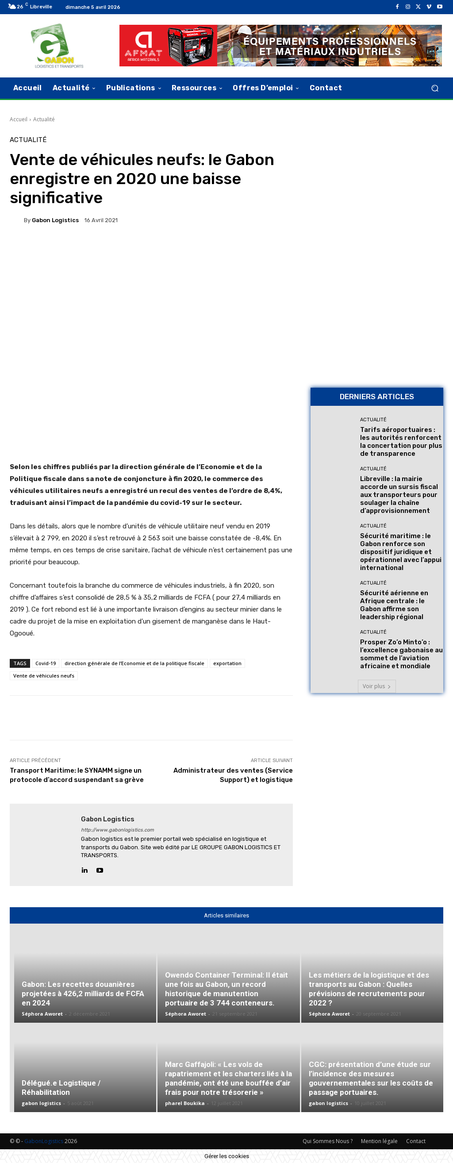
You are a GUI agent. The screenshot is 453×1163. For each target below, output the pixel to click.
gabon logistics (55, 220)
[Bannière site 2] (377, 194)
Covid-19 (45, 663)
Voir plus (377, 686)
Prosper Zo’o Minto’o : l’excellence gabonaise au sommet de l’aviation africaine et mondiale (401, 654)
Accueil (18, 119)
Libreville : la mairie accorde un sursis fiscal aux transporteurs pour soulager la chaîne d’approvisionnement (399, 495)
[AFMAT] (280, 45)
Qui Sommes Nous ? (328, 1141)
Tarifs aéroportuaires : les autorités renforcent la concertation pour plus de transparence (401, 442)
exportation (227, 663)
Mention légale (379, 1141)
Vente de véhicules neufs (43, 675)
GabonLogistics (43, 1141)
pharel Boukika (185, 1103)
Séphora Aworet (42, 1013)
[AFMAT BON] (377, 319)
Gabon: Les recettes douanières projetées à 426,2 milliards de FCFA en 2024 (83, 993)
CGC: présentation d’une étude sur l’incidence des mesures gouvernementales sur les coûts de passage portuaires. (371, 1078)
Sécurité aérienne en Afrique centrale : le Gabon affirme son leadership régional (394, 605)
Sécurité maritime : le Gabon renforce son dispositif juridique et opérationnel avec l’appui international (400, 552)
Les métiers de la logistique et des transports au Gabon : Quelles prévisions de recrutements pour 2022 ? (369, 988)
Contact (416, 1141)
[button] (434, 87)
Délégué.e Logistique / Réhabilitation (61, 1087)
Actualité (44, 119)
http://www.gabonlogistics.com (117, 830)
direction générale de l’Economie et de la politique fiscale (134, 663)
